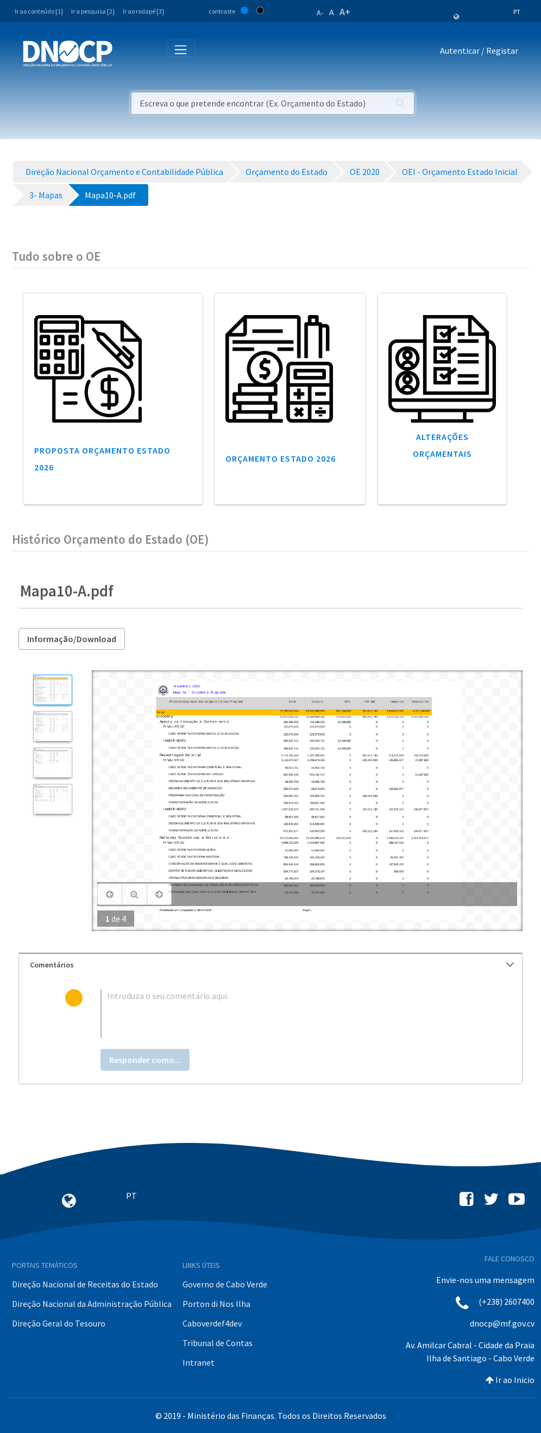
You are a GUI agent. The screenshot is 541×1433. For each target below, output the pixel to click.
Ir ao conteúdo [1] (39, 11)
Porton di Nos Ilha (216, 1303)
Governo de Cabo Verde (225, 1284)
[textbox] (287, 1013)
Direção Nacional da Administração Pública (92, 1303)
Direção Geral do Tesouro (58, 1323)
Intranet (199, 1362)
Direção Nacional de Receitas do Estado (85, 1284)
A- (320, 12)
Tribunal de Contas (218, 1342)
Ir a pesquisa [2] (93, 11)
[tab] (270, 965)
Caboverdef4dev (212, 1323)
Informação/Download (71, 638)
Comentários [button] (272, 965)
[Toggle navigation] (126, 53)
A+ (344, 11)
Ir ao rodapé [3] (143, 11)
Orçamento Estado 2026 (280, 458)
